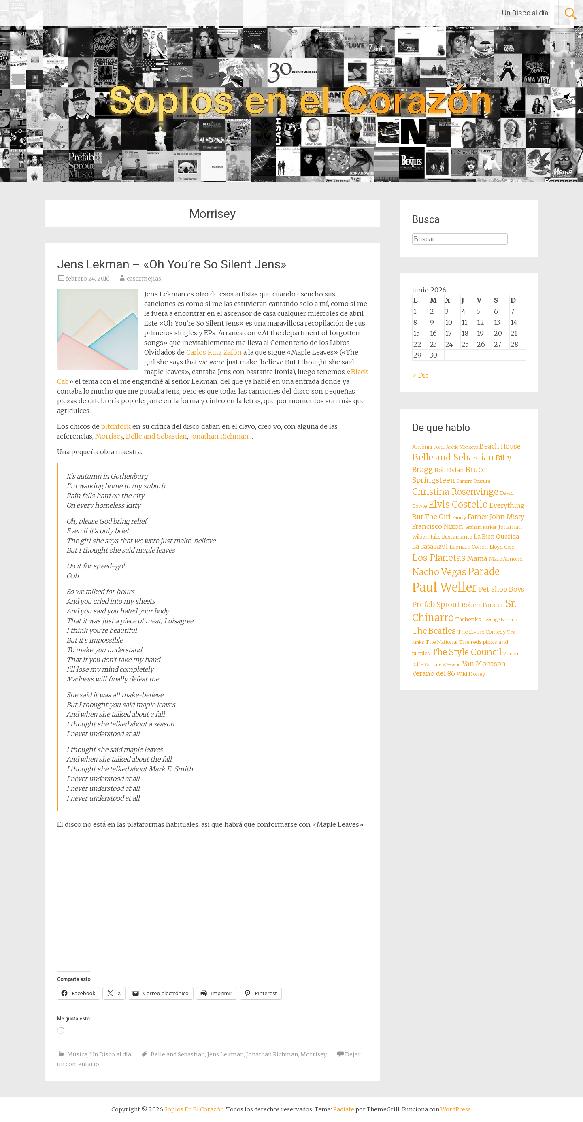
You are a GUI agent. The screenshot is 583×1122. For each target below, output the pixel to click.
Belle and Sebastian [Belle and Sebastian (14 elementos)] (453, 457)
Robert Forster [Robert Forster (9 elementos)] (483, 605)
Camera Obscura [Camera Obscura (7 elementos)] (473, 481)
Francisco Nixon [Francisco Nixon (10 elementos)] (437, 526)
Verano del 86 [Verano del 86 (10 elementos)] (433, 673)
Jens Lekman (225, 1054)
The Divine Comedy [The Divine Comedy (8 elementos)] (481, 632)
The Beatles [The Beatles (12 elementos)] (434, 631)
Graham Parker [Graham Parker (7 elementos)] (481, 527)
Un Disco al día (525, 13)
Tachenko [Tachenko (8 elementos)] (468, 619)
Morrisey (109, 436)
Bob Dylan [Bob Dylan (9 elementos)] (449, 470)
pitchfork (116, 426)
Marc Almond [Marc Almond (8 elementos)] (506, 559)
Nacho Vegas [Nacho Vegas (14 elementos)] (439, 571)
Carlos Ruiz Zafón (214, 352)
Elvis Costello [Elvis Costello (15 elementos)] (458, 504)
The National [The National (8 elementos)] (441, 642)
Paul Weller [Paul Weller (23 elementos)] (444, 587)
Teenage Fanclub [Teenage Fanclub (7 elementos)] (500, 619)
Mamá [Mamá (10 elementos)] (477, 558)
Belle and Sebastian (156, 436)
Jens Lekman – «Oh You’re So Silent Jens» (171, 264)
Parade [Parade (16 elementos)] (484, 571)
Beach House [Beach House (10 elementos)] (500, 446)
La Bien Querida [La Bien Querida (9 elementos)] (496, 536)
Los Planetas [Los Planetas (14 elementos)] (439, 557)
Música (77, 1054)
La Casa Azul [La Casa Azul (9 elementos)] (430, 546)
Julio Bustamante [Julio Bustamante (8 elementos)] (451, 537)
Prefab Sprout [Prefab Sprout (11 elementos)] (436, 604)
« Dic (420, 375)
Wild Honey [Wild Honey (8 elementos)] (471, 674)
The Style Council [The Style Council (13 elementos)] (467, 652)
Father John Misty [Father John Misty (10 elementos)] (496, 517)
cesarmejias (144, 278)
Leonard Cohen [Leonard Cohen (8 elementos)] (468, 547)
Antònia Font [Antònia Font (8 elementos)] (428, 447)
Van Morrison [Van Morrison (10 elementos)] (484, 664)
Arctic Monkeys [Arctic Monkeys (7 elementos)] (462, 447)
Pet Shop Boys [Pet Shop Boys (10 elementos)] (501, 589)
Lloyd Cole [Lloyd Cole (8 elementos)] (501, 547)
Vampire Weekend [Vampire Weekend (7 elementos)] (442, 664)
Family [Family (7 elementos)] (459, 517)
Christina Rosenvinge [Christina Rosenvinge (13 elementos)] (455, 492)
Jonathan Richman (219, 436)
